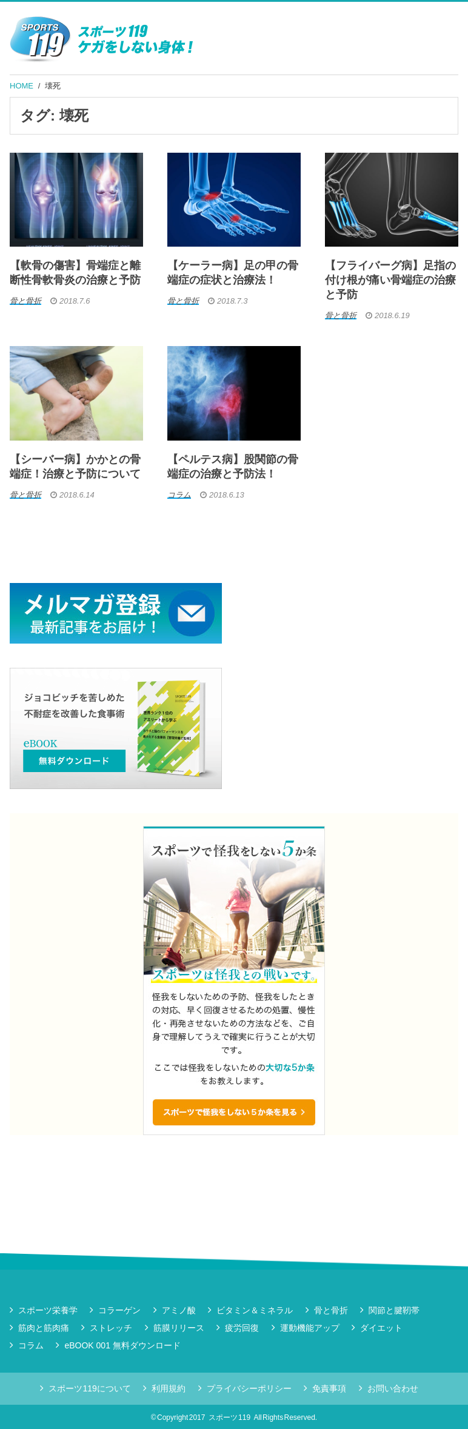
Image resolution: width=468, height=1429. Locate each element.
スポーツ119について (89, 1388)
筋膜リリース (178, 1328)
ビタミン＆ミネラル (254, 1310)
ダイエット (381, 1328)
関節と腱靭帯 (394, 1310)
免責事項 (329, 1388)
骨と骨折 (331, 1310)
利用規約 (169, 1388)
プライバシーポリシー (249, 1388)
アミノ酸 (179, 1310)
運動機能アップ (309, 1328)
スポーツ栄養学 (48, 1310)
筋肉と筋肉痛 (43, 1328)
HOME (21, 85)
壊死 (53, 85)
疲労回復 (242, 1328)
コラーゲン (119, 1310)
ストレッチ (111, 1328)
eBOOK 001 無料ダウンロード (122, 1345)
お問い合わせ (392, 1388)
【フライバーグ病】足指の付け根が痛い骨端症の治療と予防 (390, 280)
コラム (31, 1345)
